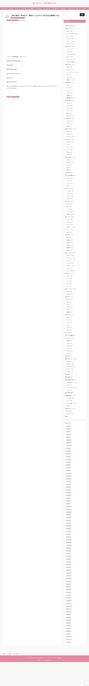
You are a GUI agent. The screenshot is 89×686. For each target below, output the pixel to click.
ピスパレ (70, 326)
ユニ (69, 296)
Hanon (69, 302)
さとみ (70, 229)
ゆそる (69, 342)
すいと (69, 331)
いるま (70, 108)
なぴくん (70, 358)
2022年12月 (69, 559)
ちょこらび (71, 261)
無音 (69, 130)
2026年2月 (68, 450)
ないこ (70, 151)
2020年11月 (69, 631)
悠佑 (69, 159)
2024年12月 (69, 490)
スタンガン (70, 202)
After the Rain (71, 25)
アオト (69, 285)
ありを (69, 165)
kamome (70, 377)
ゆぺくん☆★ (71, 280)
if (69, 149)
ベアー (69, 92)
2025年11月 (69, 458)
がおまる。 (70, 167)
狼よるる (70, 251)
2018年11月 (69, 660)
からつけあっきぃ (15, 20)
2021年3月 (68, 620)
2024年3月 (68, 516)
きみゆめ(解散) (71, 181)
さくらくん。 (71, 267)
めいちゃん (70, 141)
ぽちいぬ (70, 363)
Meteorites (71, 66)
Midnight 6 (70, 84)
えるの (69, 399)
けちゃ (70, 36)
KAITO (70, 374)
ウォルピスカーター (72, 396)
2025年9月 (68, 464)
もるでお (70, 125)
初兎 (69, 157)
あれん (69, 328)
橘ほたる (70, 248)
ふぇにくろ (70, 272)
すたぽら (70, 208)
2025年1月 (68, 487)
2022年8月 (68, 571)
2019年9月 (68, 651)
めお (69, 173)
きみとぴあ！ (71, 162)
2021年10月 (69, 600)
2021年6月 (68, 611)
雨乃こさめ (71, 119)
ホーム (29, 681)
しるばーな (70, 200)
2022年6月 (68, 577)
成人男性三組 (70, 407)
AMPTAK (8, 20)
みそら (69, 293)
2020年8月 (68, 640)
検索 (82, 14)
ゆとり (69, 127)
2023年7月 (68, 539)
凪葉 (69, 175)
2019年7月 (68, 654)
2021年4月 (68, 617)
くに (69, 216)
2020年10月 (69, 634)
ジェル (70, 232)
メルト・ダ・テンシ (73, 74)
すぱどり (70, 243)
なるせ (69, 138)
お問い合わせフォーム (41, 681)
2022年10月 (69, 565)
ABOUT (33, 681)
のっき (69, 186)
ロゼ (69, 76)
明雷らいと (71, 82)
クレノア (70, 194)
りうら (70, 154)
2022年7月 (68, 574)
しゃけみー (70, 197)
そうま (69, 52)
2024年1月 (68, 522)
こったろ (70, 219)
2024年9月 (68, 499)
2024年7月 (68, 505)
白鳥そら (70, 253)
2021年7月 (68, 608)
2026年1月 (68, 453)
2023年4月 (68, 548)
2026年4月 (68, 444)
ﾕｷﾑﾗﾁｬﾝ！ (69, 320)
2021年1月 (68, 626)
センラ (69, 415)
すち (69, 111)
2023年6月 (68, 542)
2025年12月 (69, 456)
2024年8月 (68, 502)
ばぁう (70, 58)
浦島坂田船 (71, 410)
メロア (69, 339)
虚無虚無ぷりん (71, 100)
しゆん (70, 50)
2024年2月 (68, 519)
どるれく (70, 283)
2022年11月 (69, 562)
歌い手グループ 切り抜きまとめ (44, 3)
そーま (69, 90)
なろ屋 (70, 385)
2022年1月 (68, 591)
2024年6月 (68, 507)
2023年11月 (69, 528)
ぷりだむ (69, 344)
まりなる (69, 318)
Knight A (70, 47)
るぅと (70, 237)
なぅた (69, 334)
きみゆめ (70, 178)
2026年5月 (68, 441)
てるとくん (71, 55)
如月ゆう (70, 221)
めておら (70, 368)
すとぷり (70, 224)
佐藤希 (69, 323)
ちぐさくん (70, 39)
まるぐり (70, 205)
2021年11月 (69, 597)
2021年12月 (69, 594)
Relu (69, 213)
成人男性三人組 (71, 393)
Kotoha (70, 304)
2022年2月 (68, 588)
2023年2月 (68, 554)
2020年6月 (68, 646)
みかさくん (71, 71)
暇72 (69, 116)
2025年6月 (68, 473)
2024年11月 (69, 493)
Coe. (69, 211)
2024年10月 (69, 496)
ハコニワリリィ (71, 299)
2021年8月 (68, 605)
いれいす (70, 143)
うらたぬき (70, 412)
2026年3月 (68, 447)
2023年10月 (69, 530)
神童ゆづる (70, 256)
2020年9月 (68, 637)
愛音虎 (69, 98)
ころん (70, 227)
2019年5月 (68, 657)
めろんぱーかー (72, 371)
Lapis (69, 68)
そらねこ (70, 184)
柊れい (69, 245)
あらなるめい (71, 133)
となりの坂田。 (71, 418)
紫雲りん (70, 259)
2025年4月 (68, 479)
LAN (69, 106)
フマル (69, 291)
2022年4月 (68, 582)
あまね (69, 353)
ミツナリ (70, 95)
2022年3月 (68, 585)
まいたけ (70, 277)
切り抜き (70, 390)
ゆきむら (70, 387)
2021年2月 (68, 623)
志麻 (69, 420)
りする (69, 404)
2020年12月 (69, 628)
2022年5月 (68, 579)
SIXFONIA (70, 103)
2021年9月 (68, 602)
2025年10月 (69, 461)
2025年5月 (68, 476)
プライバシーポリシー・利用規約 (54, 681)
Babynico (70, 310)
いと (69, 288)
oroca (69, 312)
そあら (69, 355)
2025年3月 (68, 481)
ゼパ (69, 315)
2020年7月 (68, 643)
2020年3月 (68, 649)
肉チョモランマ (71, 423)
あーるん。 (70, 350)
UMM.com (70, 122)
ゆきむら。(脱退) (71, 63)
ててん (69, 170)
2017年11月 (69, 663)
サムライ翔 (71, 379)
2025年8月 (68, 467)
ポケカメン (70, 275)
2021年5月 (68, 614)
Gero (69, 426)
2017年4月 (68, 666)
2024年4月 (68, 513)
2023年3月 (68, 551)
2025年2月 (68, 484)
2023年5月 (68, 545)
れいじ (69, 366)
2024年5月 (68, 510)
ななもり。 (71, 235)
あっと (70, 31)
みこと (70, 114)
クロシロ (70, 87)
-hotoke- (70, 146)
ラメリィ (70, 189)
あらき (69, 135)
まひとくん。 (71, 60)
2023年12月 (69, 525)
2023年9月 (68, 533)
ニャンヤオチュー (71, 401)
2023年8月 (68, 536)
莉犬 (69, 240)
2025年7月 (68, 470)
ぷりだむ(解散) (71, 347)
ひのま (69, 336)
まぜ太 (70, 44)
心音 (69, 79)
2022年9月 (68, 568)
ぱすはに (70, 307)
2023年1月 (68, 556)
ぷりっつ (70, 42)
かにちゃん (70, 264)
